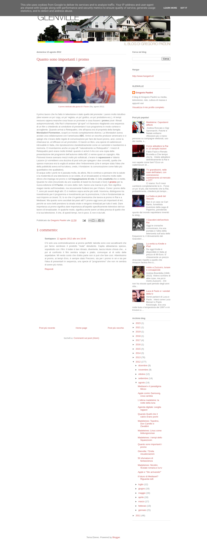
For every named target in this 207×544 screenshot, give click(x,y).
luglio (141, 484)
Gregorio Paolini (144, 92)
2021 (138, 327)
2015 (138, 349)
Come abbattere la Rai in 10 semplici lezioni (157, 147)
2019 (138, 331)
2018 (138, 336)
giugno (142, 488)
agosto (142, 382)
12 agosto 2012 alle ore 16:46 (71, 238)
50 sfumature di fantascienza (145, 459)
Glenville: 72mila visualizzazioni (146, 452)
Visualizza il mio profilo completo (148, 107)
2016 (138, 344)
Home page (81, 328)
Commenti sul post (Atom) (86, 338)
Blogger (116, 537)
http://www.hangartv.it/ (143, 76)
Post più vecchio (116, 328)
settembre (143, 378)
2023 (138, 323)
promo (113, 182)
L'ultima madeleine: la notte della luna (148, 401)
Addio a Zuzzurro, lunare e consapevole (158, 268)
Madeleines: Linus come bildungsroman (149, 432)
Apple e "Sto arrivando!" (149, 472)
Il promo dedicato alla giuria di (73, 107)
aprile (141, 497)
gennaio (142, 510)
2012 (138, 361)
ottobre (142, 374)
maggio (142, 493)
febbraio (142, 506)
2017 (138, 340)
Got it (183, 8)
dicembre (143, 365)
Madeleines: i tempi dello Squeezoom (150, 438)
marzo (141, 501)
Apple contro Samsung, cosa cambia (149, 394)
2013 (138, 357)
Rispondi (49, 269)
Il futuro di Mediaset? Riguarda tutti (148, 477)
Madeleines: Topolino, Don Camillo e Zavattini (148, 423)
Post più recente (47, 328)
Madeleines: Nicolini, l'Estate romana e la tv (150, 466)
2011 (138, 515)
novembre (143, 369)
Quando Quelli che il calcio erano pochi (148, 415)
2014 (138, 353)
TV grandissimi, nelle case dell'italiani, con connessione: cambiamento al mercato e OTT (158, 175)
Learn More (170, 8)
